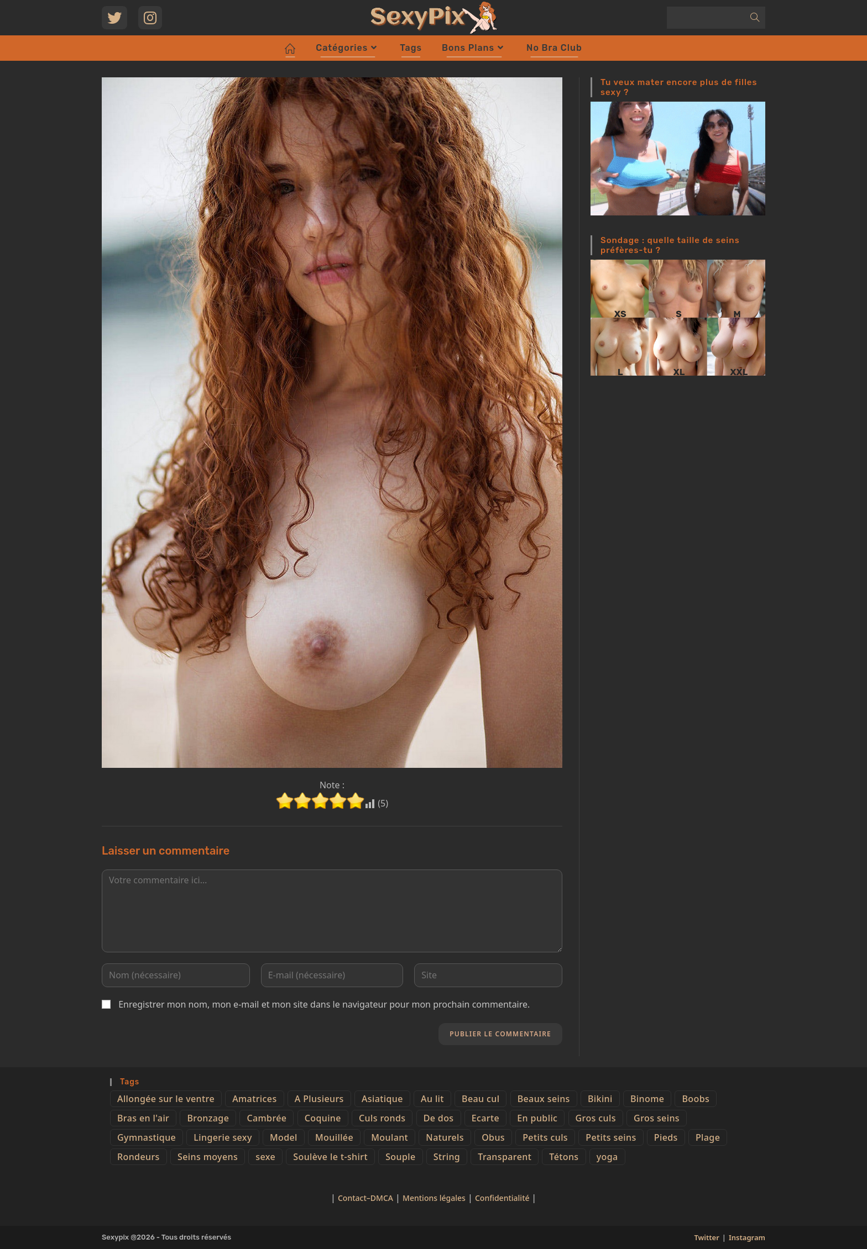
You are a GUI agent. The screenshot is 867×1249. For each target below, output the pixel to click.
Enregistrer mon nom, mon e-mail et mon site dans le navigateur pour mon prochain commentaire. (324, 1004)
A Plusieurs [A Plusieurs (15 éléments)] (319, 1099)
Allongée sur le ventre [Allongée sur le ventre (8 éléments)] (166, 1099)
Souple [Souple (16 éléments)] (400, 1157)
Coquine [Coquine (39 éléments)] (323, 1118)
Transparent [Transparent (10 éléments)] (504, 1157)
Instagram (747, 1237)
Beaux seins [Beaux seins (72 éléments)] (544, 1099)
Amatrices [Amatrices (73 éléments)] (254, 1099)
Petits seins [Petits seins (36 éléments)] (611, 1137)
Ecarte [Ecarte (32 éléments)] (485, 1118)
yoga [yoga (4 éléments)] (607, 1157)
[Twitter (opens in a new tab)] (114, 17)
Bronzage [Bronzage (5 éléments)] (208, 1118)
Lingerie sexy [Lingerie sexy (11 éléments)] (223, 1137)
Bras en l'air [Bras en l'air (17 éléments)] (143, 1118)
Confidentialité (503, 1198)
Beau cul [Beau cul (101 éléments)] (480, 1099)
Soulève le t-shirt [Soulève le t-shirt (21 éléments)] (330, 1157)
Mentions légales (434, 1198)
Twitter (706, 1237)
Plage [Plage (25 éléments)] (708, 1137)
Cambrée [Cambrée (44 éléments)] (266, 1118)
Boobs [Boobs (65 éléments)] (695, 1099)
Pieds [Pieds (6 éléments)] (666, 1137)
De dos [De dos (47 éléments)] (439, 1118)
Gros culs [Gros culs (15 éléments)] (596, 1118)
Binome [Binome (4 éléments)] (647, 1099)
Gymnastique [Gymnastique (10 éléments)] (146, 1137)
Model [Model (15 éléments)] (283, 1137)
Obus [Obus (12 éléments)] (493, 1137)
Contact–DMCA (365, 1198)
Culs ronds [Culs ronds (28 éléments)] (382, 1118)
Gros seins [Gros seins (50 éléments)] (657, 1118)
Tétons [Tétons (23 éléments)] (563, 1157)
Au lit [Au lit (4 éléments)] (432, 1099)
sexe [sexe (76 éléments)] (265, 1157)
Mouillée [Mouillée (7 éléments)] (334, 1137)
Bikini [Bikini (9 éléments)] (600, 1099)
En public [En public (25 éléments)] (537, 1118)
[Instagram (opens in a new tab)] (150, 17)
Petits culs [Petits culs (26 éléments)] (545, 1137)
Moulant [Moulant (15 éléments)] (389, 1137)
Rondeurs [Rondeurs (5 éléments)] (138, 1157)
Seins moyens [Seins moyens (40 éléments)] (207, 1157)
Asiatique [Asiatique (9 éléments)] (382, 1099)
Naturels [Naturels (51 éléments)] (445, 1137)
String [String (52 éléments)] (446, 1157)
